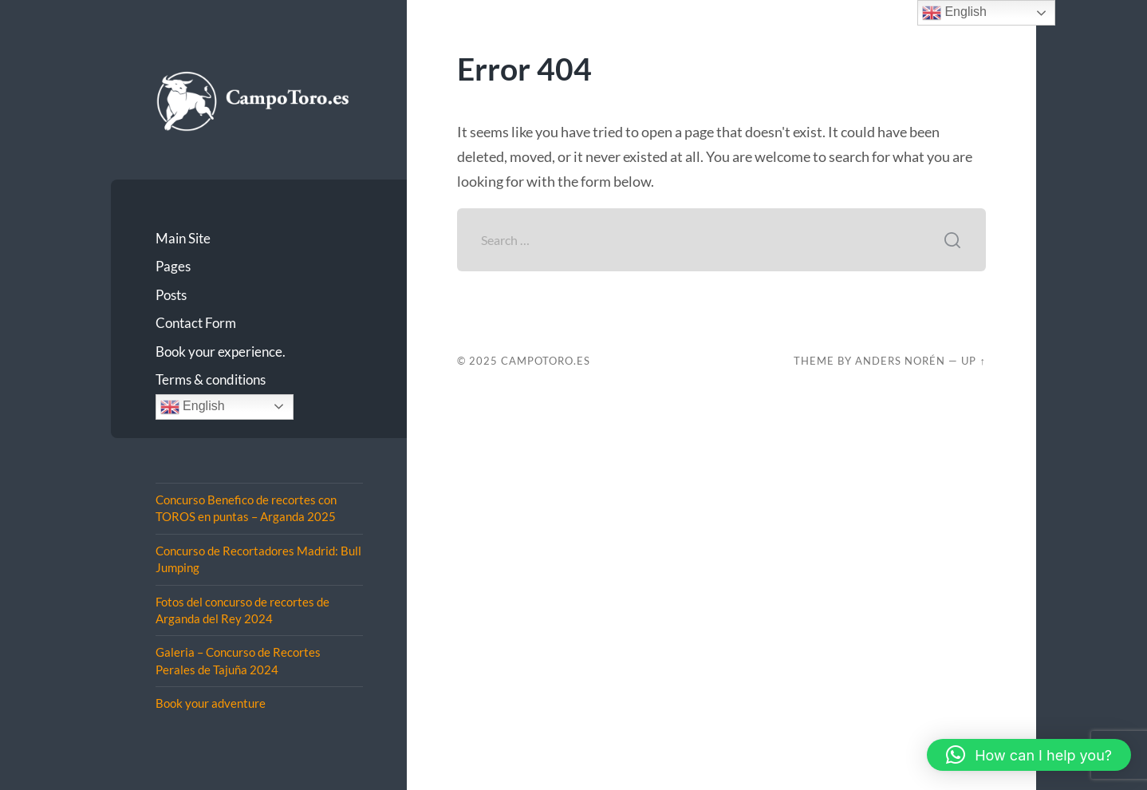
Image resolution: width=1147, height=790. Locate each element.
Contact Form (196, 322)
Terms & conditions (211, 379)
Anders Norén (900, 360)
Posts (171, 294)
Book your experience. (221, 351)
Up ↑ (973, 360)
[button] (1029, 755)
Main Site (183, 238)
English (192, 407)
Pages (173, 266)
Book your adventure (211, 703)
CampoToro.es (545, 360)
